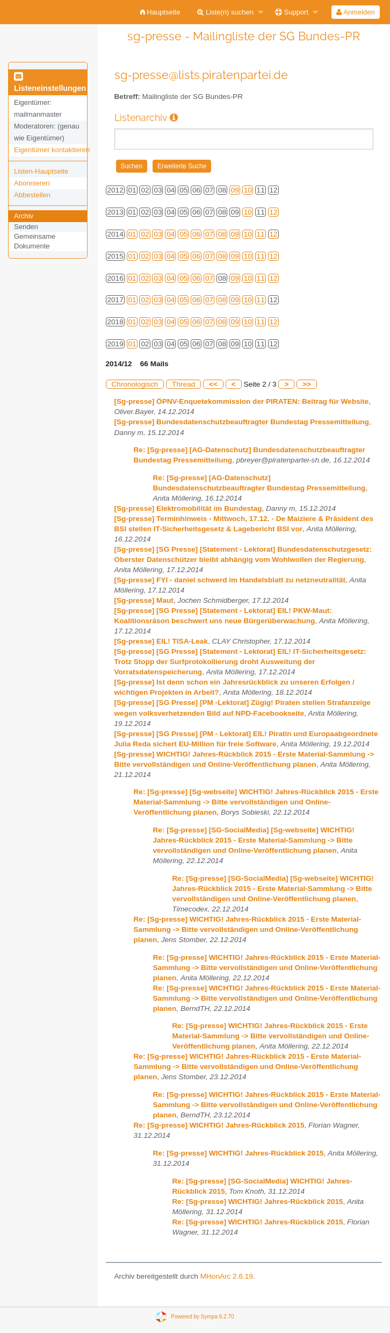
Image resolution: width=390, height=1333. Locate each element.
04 (171, 234)
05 (183, 234)
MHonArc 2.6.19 (226, 1276)
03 (158, 234)
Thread (183, 384)
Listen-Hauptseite (41, 171)
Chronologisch (135, 384)
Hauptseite (160, 12)
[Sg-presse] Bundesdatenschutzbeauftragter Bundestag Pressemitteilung (241, 422)
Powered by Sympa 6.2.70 (202, 1317)
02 (145, 234)
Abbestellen (32, 195)
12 (274, 212)
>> (306, 384)
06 (196, 234)
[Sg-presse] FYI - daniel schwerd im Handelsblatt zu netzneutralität (230, 580)
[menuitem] (160, 12)
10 (248, 190)
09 (235, 190)
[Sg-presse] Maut (144, 600)
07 (209, 234)
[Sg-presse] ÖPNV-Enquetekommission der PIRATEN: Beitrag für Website (241, 401)
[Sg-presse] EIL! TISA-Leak (161, 641)
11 (261, 234)
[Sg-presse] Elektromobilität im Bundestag (188, 508)
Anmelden (355, 12)
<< (213, 384)
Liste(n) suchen (225, 12)
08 (222, 234)
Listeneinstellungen (50, 82)
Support (291, 12)
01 (132, 234)
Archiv (23, 216)
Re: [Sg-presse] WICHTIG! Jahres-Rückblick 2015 (219, 1125)
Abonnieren (32, 183)
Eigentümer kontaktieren (52, 150)
